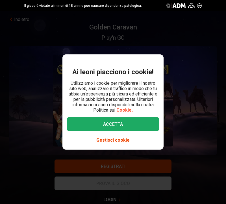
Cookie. (124, 110)
